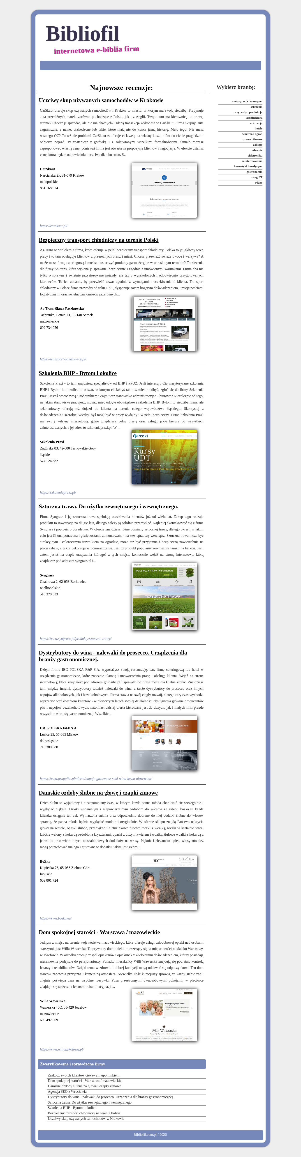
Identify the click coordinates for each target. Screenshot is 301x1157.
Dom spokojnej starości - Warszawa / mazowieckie (99, 932)
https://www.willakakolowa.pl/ (62, 1049)
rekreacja (256, 123)
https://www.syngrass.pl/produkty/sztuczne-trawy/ (75, 639)
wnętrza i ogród (252, 134)
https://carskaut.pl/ (53, 226)
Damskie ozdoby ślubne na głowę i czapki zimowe (98, 793)
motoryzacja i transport (247, 101)
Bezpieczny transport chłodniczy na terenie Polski (99, 240)
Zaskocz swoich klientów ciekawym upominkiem (83, 1075)
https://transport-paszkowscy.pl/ (63, 359)
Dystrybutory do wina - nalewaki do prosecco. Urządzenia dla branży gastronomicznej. (113, 656)
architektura (254, 117)
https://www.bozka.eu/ (56, 918)
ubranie (257, 150)
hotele (258, 128)
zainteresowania (252, 161)
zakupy (257, 144)
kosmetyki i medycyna (248, 166)
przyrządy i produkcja (248, 112)
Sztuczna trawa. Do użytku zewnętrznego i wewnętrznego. (108, 506)
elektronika (255, 155)
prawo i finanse (252, 139)
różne (258, 182)
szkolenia (256, 106)
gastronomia (254, 171)
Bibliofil (93, 40)
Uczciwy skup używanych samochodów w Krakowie (101, 100)
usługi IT (257, 177)
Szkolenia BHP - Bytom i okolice (78, 373)
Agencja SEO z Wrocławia (67, 1091)
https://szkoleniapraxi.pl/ (58, 492)
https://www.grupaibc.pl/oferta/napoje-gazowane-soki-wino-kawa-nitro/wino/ (96, 779)
